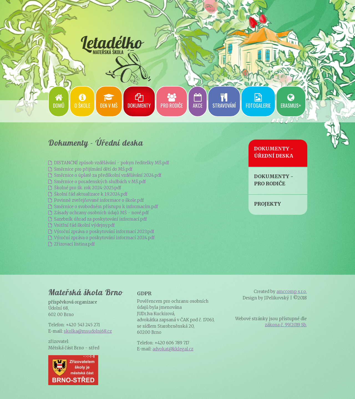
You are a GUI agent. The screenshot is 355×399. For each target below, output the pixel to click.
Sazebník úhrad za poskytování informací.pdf (97, 219)
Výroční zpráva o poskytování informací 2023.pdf (101, 231)
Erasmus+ (291, 101)
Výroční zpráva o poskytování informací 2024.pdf (101, 237)
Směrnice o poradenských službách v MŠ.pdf (97, 181)
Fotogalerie (258, 101)
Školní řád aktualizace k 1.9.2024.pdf (87, 194)
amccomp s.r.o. (292, 291)
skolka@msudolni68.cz (88, 331)
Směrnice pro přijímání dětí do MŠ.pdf (90, 169)
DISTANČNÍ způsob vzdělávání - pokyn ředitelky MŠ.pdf (108, 162)
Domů (58, 101)
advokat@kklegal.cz (173, 349)
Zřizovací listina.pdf (71, 244)
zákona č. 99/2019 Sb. (286, 324)
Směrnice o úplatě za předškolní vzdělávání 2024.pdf (104, 175)
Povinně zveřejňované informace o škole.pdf (96, 200)
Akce (197, 101)
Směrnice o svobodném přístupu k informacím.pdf (103, 206)
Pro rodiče (172, 101)
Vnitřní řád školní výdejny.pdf (81, 225)
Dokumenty (139, 101)
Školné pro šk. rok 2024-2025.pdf (84, 187)
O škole (82, 101)
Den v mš (109, 101)
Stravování (224, 101)
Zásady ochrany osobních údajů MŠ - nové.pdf (98, 212)
